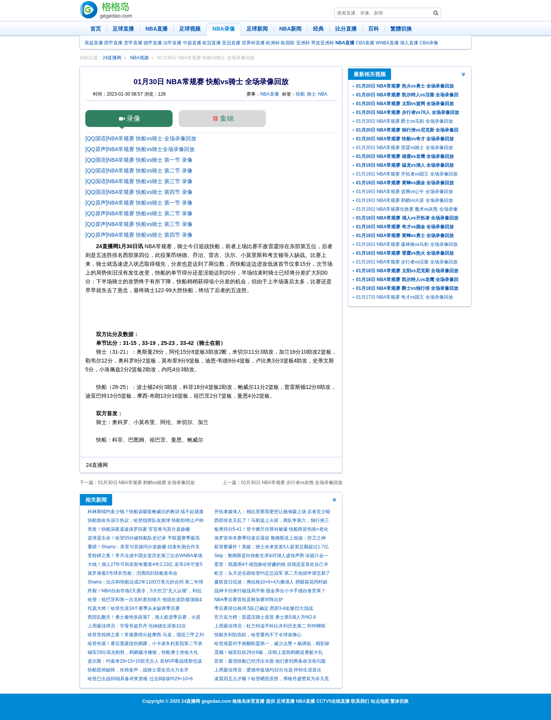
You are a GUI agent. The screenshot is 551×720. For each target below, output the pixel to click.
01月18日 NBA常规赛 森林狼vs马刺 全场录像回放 (406, 244)
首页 (95, 29)
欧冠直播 (211, 43)
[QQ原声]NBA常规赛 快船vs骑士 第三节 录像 (138, 224)
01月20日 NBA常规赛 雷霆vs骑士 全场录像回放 (404, 147)
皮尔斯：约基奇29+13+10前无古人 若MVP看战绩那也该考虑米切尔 (145, 662)
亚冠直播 (231, 43)
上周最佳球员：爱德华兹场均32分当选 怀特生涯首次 (268, 670)
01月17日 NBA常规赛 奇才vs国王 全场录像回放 (404, 297)
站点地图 (380, 701)
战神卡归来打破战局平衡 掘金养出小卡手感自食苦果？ (270, 590)
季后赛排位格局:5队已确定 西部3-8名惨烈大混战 (263, 608)
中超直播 (192, 43)
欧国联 (288, 43)
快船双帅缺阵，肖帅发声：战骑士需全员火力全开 (138, 670)
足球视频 (190, 29)
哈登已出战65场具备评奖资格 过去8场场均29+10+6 (140, 678)
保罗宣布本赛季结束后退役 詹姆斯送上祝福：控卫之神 (270, 538)
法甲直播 (172, 43)
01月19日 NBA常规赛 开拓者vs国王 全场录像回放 (406, 174)
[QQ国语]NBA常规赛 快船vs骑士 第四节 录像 (138, 192)
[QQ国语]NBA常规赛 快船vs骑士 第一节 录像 (138, 160)
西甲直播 (113, 43)
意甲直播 (133, 43)
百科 (373, 29)
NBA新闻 (290, 29)
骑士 (311, 94)
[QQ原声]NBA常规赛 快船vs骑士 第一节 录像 (138, 203)
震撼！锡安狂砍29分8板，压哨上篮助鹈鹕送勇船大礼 (268, 652)
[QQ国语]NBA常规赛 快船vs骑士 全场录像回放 (140, 138)
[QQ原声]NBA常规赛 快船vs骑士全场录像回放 (140, 149)
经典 (318, 29)
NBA (323, 94)
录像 (133, 118)
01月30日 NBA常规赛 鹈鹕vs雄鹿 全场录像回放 (146, 482)
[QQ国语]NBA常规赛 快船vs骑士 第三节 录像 (138, 181)
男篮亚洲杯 (322, 43)
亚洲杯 (303, 43)
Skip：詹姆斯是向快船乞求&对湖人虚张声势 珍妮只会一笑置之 (271, 556)
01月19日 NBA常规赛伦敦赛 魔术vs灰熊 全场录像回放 (406, 210)
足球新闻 (257, 29)
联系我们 (360, 701)
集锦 (227, 118)
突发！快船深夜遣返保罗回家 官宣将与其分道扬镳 (139, 529)
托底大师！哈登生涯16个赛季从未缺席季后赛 (134, 608)
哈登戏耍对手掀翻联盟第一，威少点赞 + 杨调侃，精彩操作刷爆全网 (272, 644)
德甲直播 (152, 43)
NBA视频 (139, 57)
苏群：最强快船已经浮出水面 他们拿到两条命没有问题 (270, 661)
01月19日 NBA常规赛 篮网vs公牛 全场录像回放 (404, 191)
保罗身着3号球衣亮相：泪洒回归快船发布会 (133, 573)
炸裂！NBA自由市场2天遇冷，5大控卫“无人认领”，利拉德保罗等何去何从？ (145, 591)
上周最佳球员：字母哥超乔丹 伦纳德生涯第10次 (137, 626)
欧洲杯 (273, 43)
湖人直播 (409, 43)
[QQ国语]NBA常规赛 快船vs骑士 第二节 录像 (138, 170)
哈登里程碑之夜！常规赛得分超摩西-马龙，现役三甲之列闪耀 (146, 635)
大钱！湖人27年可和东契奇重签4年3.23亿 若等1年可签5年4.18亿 (145, 565)
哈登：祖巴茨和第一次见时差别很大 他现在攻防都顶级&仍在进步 (145, 600)
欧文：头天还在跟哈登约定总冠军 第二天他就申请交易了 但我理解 (272, 574)
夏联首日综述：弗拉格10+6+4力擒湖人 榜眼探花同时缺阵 (271, 583)
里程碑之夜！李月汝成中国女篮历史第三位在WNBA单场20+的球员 (145, 556)
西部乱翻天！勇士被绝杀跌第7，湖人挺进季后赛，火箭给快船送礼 (144, 618)
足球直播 (123, 29)
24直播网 (112, 57)
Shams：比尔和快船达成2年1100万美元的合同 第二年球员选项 (145, 583)
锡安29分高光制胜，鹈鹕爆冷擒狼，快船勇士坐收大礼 (143, 652)
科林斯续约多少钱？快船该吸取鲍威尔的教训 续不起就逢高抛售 (146, 512)
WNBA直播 (387, 43)
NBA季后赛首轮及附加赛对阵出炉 (249, 599)
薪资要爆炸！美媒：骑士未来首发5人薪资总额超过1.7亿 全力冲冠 (271, 547)
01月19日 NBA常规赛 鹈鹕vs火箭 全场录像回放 (404, 200)
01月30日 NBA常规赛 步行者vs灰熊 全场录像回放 (291, 482)
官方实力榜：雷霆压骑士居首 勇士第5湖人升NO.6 (265, 617)
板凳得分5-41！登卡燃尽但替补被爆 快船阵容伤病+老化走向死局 (271, 530)
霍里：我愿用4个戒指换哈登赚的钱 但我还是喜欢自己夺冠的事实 (271, 565)
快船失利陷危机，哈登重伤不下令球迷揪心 (258, 634)
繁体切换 (399, 701)
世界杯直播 (253, 43)
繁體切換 (401, 29)
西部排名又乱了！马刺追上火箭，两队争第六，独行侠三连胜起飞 (271, 521)
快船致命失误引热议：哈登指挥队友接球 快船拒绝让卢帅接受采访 (146, 521)
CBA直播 (365, 43)
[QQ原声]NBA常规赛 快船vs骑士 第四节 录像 (138, 235)
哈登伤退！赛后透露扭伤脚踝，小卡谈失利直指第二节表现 (145, 644)
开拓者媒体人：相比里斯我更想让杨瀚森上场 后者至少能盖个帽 (272, 512)
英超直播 (94, 43)
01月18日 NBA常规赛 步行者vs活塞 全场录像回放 (406, 262)
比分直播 (346, 29)
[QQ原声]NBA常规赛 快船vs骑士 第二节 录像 (138, 213)
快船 (300, 94)
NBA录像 (223, 29)
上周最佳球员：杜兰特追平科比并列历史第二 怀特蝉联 (270, 626)
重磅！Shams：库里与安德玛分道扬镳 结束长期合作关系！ (144, 547)
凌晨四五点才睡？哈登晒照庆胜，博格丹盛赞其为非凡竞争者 (271, 679)
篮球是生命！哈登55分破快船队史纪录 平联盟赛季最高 (144, 538)
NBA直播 (156, 29)
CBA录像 (429, 43)
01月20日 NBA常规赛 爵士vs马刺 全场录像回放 (404, 121)
